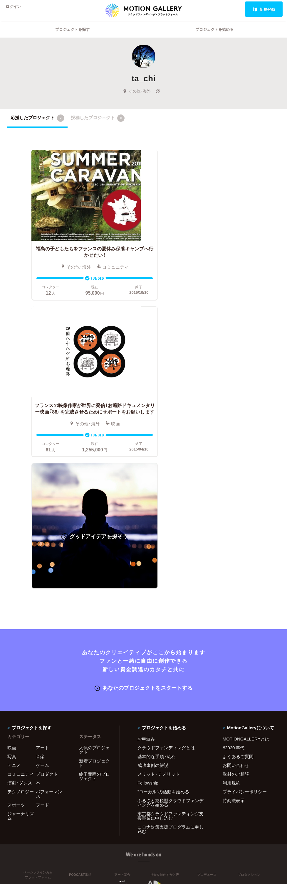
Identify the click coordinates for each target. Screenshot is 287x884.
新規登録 (264, 9)
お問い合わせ (236, 596)
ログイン (16, 9)
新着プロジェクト (94, 593)
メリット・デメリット (158, 605)
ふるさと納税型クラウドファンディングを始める (170, 633)
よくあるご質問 (238, 587)
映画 (11, 578)
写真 (11, 587)
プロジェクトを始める (214, 37)
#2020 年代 (234, 578)
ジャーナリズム (20, 646)
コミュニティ (20, 605)
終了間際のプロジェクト (94, 607)
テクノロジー (20, 622)
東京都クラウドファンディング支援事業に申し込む (170, 646)
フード (42, 635)
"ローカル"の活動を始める (163, 622)
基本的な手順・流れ (156, 587)
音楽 (40, 587)
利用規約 (231, 613)
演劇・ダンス (19, 613)
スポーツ (16, 635)
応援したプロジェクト (37, 125)
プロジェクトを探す (72, 37)
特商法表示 (234, 631)
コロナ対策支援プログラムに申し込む (170, 659)
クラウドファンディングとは (166, 578)
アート (42, 578)
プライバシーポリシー (245, 622)
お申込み (146, 569)
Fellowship (147, 613)
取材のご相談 (236, 605)
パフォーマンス (49, 624)
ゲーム (42, 596)
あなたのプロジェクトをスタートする (143, 519)
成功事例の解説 (152, 596)
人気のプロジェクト (94, 580)
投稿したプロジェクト (98, 125)
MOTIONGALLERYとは (246, 569)
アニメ (14, 596)
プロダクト (47, 605)
